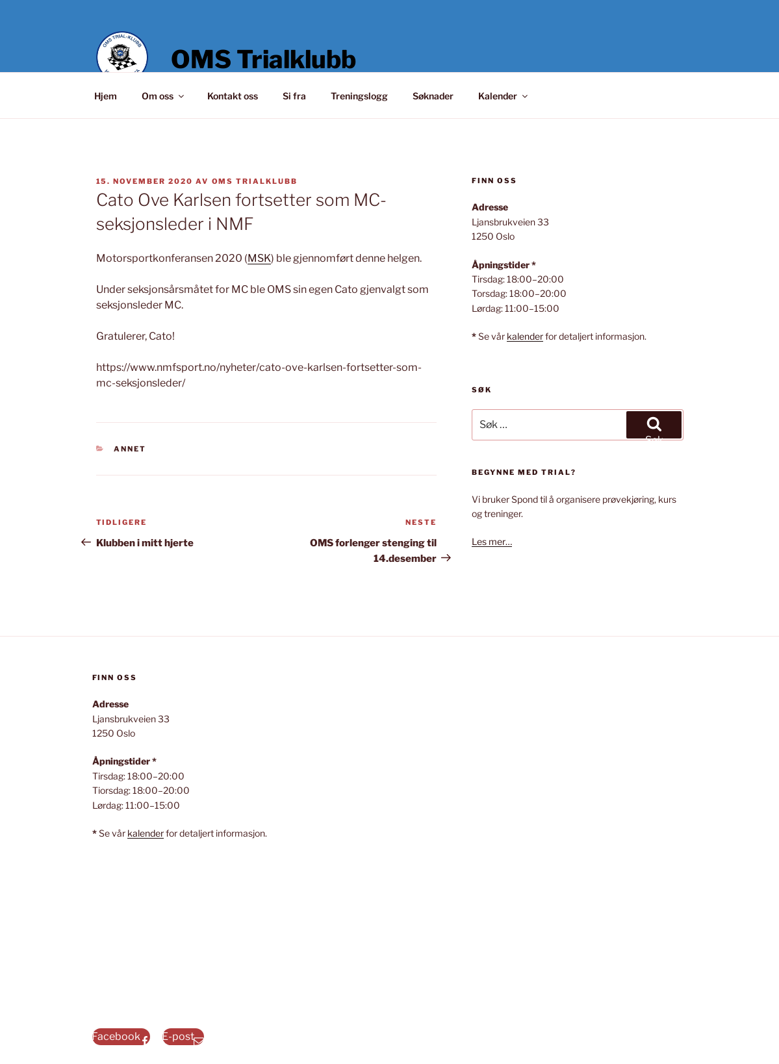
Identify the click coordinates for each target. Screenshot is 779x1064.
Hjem (105, 95)
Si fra (294, 95)
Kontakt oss (232, 95)
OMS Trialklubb (263, 59)
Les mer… (492, 541)
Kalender (504, 95)
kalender (525, 336)
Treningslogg (359, 95)
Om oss (164, 95)
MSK (259, 258)
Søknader (433, 95)
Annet (130, 448)
